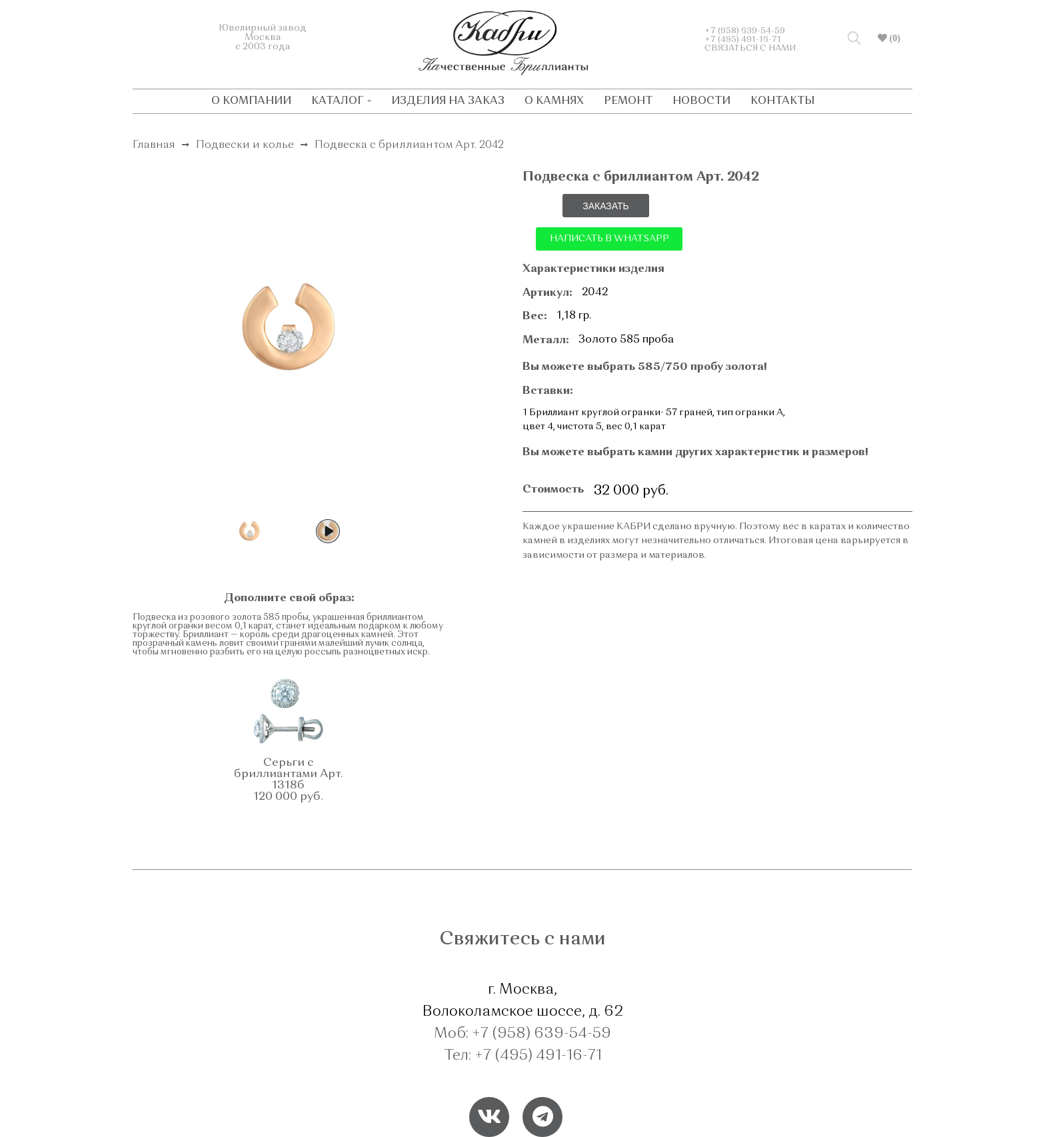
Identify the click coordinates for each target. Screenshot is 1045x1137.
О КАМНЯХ (554, 101)
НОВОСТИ (701, 101)
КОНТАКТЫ (782, 101)
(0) (893, 38)
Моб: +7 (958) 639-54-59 (522, 1033)
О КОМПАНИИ (251, 101)
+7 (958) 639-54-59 (744, 31)
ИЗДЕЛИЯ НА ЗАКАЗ (448, 101)
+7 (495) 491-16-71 (742, 39)
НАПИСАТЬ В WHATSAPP (609, 238)
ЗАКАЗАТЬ (605, 206)
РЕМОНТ (628, 101)
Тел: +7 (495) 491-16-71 (523, 1055)
